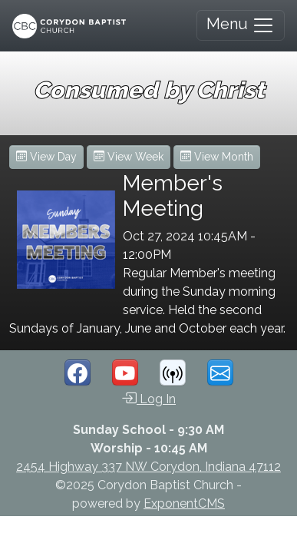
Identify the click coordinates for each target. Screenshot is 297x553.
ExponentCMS (184, 503)
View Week (128, 157)
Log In (148, 398)
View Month (216, 157)
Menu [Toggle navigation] (240, 25)
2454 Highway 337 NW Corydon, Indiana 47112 (148, 466)
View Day (46, 157)
